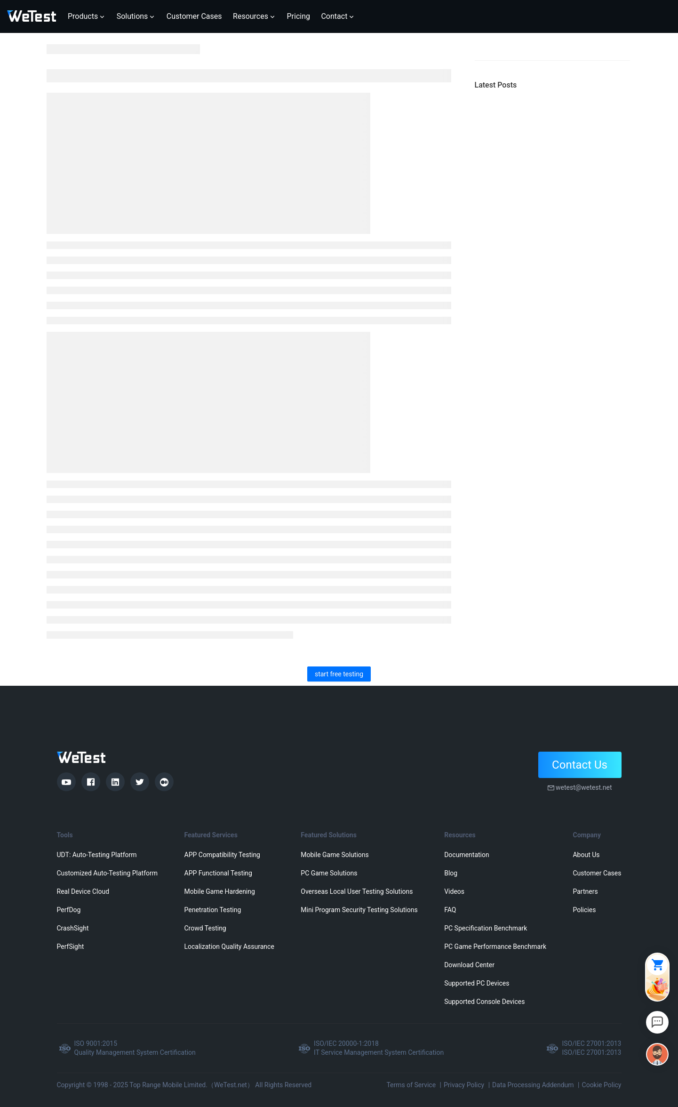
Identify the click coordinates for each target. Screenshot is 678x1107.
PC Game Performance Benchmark (495, 946)
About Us (586, 854)
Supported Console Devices (484, 1001)
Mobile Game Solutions (334, 854)
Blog (450, 873)
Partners (585, 891)
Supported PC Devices (476, 983)
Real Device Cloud (83, 891)
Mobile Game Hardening (219, 891)
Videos (454, 891)
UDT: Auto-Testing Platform (97, 854)
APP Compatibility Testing (222, 854)
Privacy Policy (464, 1085)
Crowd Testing (205, 928)
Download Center (469, 965)
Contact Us (579, 764)
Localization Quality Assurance (229, 946)
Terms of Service (411, 1085)
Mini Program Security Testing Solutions (359, 910)
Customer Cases (597, 873)
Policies (584, 910)
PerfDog (69, 910)
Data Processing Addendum (533, 1085)
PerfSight (70, 946)
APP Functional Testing (218, 873)
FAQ (450, 910)
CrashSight (73, 928)
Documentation (466, 854)
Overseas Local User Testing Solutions (357, 891)
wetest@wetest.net (584, 787)
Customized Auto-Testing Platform (107, 873)
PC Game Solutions (329, 873)
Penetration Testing (212, 910)
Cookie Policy (602, 1085)
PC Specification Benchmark (485, 928)
